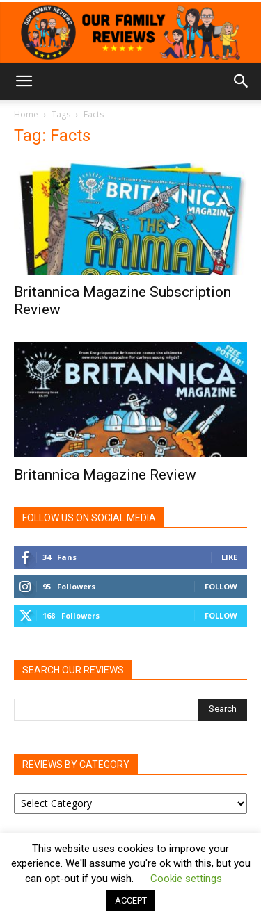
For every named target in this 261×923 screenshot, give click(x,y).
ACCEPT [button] (131, 900)
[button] (23, 81)
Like (229, 557)
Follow (221, 586)
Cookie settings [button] (186, 878)
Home (26, 114)
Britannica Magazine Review (105, 474)
